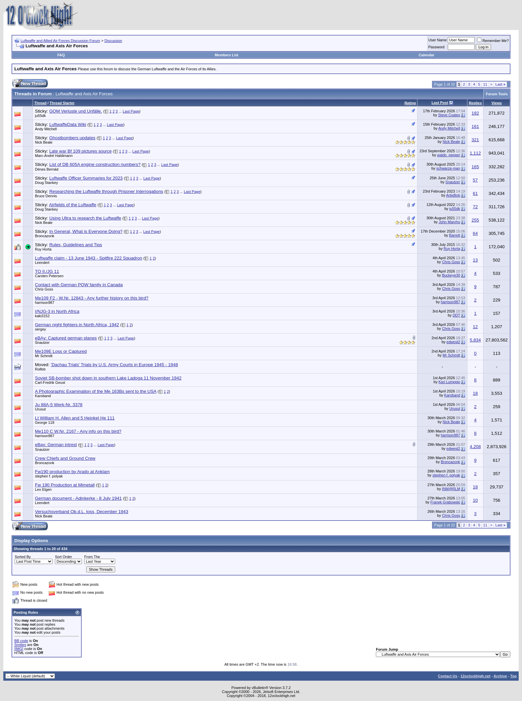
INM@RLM (451, 489)
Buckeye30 (451, 275)
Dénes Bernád (46, 169)
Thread (40, 103)
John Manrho (449, 222)
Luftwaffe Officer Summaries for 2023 (86, 178)
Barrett (454, 235)
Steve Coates (449, 115)
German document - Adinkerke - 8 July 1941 (78, 498)
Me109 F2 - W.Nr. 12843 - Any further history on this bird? (91, 298)
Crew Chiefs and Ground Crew (65, 458)
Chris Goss (451, 262)
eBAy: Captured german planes (66, 338)
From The (92, 557)
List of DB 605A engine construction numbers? (94, 164)
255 (475, 220)
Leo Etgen (43, 489)
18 (475, 393)
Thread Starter (62, 103)
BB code (21, 641)
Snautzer (452, 182)
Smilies (20, 645)
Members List (226, 55)
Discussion (113, 41)
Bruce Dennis (46, 196)
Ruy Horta (43, 249)
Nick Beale (44, 142)
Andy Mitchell (46, 129)
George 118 (44, 422)
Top (513, 676)
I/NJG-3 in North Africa (57, 311)
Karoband (43, 396)
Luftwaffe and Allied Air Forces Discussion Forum (60, 41)
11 (485, 84)
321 (475, 139)
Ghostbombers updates (72, 137)
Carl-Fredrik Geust (50, 382)
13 (475, 260)
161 (475, 126)
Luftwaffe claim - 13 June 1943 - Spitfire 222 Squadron (88, 258)
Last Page (131, 111)
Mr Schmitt (44, 356)
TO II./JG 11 (47, 271)
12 (475, 326)
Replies (475, 103)
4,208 (475, 446)
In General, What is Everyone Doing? (86, 231)
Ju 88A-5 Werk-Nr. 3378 (59, 404)
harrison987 (44, 303)
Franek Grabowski (445, 502)
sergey (40, 329)
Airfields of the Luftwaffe (72, 204)
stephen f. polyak (49, 476)
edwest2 (453, 342)
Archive (500, 676)
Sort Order (63, 557)
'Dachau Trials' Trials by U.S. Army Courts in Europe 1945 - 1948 (114, 364)
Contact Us (447, 676)
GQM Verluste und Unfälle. (75, 111)
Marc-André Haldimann (54, 156)
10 (475, 500)
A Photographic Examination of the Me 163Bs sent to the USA (95, 391)
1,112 (475, 153)
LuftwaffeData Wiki (67, 124)
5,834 (475, 340)
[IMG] (18, 649)
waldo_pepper (448, 155)
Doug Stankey (46, 183)
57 (475, 180)
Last (500, 84)
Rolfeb (40, 369)
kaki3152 (42, 316)
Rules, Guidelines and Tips (75, 244)
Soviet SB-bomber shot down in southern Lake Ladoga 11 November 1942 (108, 377)
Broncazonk (44, 236)
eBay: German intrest (56, 444)
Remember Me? (493, 41)
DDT (456, 315)
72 (475, 206)
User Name (437, 40)
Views (496, 103)
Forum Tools (497, 94)
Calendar (426, 55)
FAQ (61, 55)
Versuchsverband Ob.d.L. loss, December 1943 (81, 511)
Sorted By (23, 557)
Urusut (40, 409)
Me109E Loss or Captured (61, 351)
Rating (410, 103)
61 (475, 193)
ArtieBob (453, 195)
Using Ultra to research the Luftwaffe (85, 218)
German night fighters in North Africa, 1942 (77, 324)
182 (475, 113)
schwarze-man (448, 168)
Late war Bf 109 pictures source (80, 151)
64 (475, 233)
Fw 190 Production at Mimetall (65, 484)
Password (436, 47)
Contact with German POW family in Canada (79, 284)
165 (475, 166)
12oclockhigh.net (475, 676)
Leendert (42, 263)
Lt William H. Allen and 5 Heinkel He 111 (75, 417)
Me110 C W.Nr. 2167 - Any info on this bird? (78, 431)
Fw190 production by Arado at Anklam (72, 471)
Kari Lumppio (449, 382)
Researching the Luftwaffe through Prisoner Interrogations (106, 191)
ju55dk (40, 116)
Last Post (439, 103)
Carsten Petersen (49, 276)
